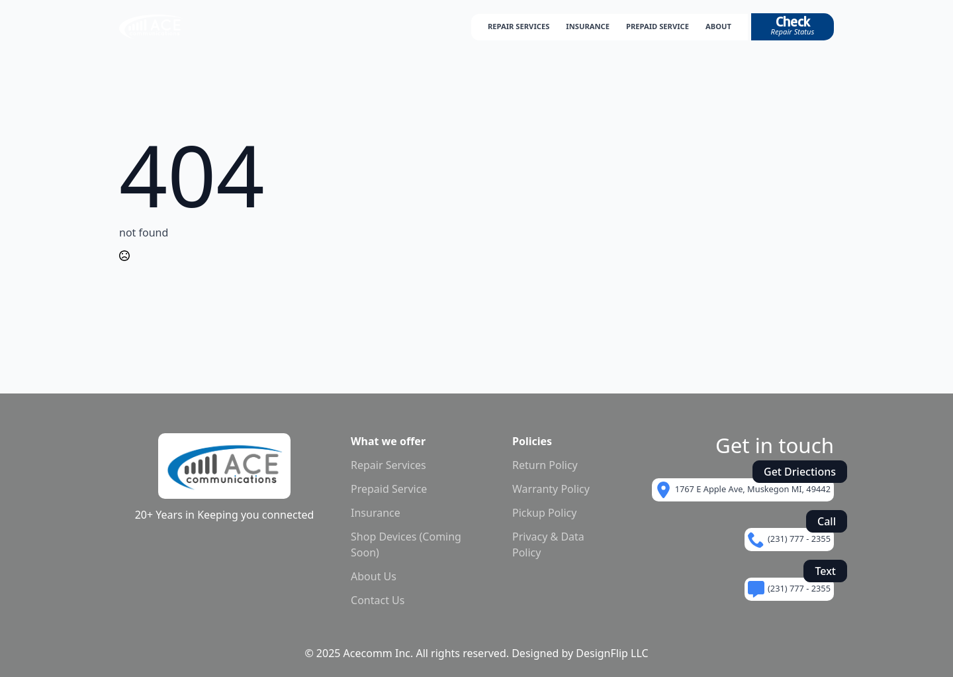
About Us (373, 576)
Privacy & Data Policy (548, 544)
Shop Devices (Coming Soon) (406, 544)
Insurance (375, 512)
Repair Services (388, 465)
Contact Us (377, 600)
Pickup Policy (544, 512)
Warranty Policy (551, 489)
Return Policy (545, 465)
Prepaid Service (389, 489)
